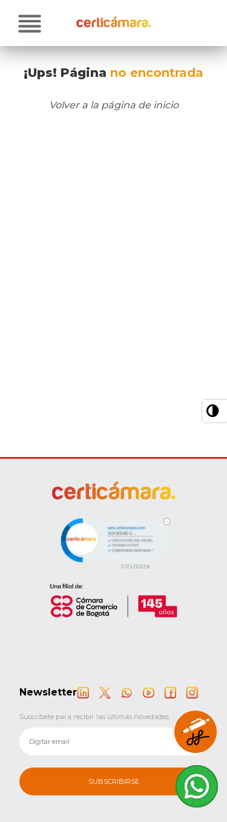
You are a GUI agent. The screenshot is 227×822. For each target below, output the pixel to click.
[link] (113, 542)
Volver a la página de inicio (114, 105)
